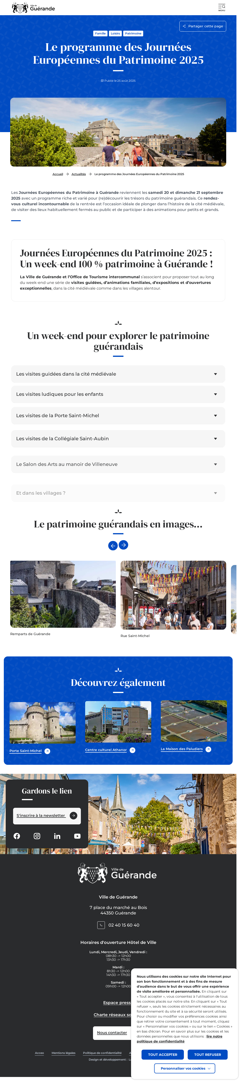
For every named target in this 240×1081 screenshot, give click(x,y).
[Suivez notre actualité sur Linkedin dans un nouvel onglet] (57, 836)
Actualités (79, 174)
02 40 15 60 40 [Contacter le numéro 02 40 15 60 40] (123, 925)
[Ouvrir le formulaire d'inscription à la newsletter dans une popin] (47, 816)
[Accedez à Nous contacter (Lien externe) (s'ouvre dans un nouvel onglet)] (118, 1033)
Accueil (58, 174)
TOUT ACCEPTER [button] (162, 1054)
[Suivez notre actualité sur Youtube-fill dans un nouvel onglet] (77, 836)
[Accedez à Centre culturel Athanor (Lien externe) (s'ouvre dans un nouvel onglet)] (118, 730)
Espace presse (118, 1002)
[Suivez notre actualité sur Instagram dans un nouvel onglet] (37, 836)
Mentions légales (63, 1053)
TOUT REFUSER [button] (207, 1054)
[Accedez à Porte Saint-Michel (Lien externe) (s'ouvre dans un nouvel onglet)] (43, 727)
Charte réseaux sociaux (118, 1014)
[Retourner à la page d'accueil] (33, 7)
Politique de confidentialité (102, 1053)
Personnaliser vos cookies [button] (183, 1068)
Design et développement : (117, 1060)
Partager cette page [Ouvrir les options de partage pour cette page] (202, 26)
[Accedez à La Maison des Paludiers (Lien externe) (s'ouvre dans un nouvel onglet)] (194, 736)
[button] (222, 7)
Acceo (39, 1053)
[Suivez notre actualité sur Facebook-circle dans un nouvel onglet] (16, 836)
